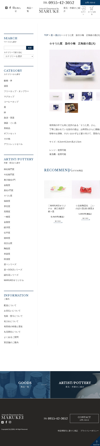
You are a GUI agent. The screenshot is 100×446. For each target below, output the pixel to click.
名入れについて (11, 321)
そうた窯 (8, 196)
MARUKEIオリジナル (14, 280)
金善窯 (7, 222)
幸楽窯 (7, 254)
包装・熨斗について (13, 316)
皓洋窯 (7, 227)
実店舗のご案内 (11, 342)
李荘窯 (7, 206)
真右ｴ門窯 (8, 190)
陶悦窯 (7, 248)
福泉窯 (7, 201)
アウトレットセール (13, 144)
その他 (7, 139)
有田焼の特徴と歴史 (13, 326)
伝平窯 (7, 233)
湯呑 (6, 86)
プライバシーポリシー (89, 431)
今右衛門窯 (9, 174)
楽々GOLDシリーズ (13, 270)
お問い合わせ (90, 2)
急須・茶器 (9, 118)
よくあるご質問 (11, 337)
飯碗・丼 (8, 81)
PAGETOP (96, 444)
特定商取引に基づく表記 (68, 431)
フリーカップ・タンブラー (16, 91)
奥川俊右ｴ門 (9, 180)
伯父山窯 (8, 243)
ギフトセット (10, 133)
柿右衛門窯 (9, 169)
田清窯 (7, 259)
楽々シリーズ (10, 264)
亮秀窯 (7, 211)
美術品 (7, 128)
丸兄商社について (12, 332)
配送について (10, 305)
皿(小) (58, 35)
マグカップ (9, 96)
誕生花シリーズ (11, 275)
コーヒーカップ (11, 102)
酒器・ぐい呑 (10, 123)
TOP (46, 35)
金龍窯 (7, 185)
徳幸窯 (7, 238)
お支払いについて (12, 311)
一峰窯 (7, 217)
